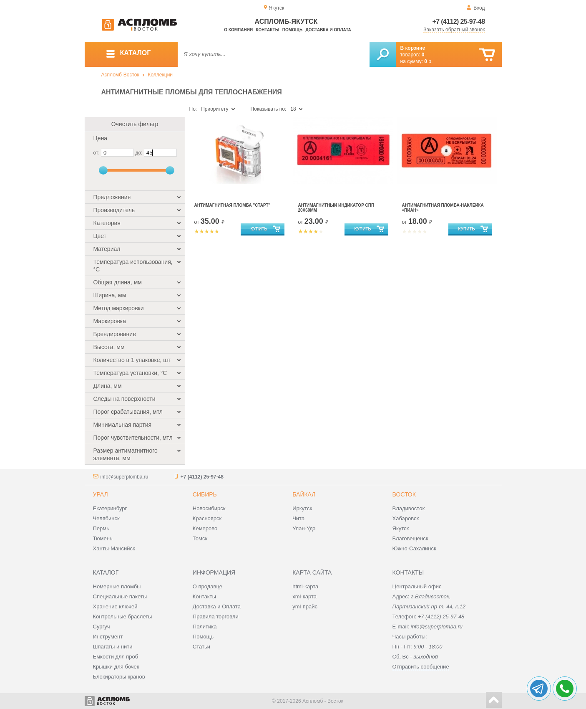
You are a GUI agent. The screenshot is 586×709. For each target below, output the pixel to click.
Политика (205, 626)
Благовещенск (410, 538)
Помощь (292, 30)
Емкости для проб (115, 656)
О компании (238, 30)
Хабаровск (405, 518)
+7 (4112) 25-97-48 (459, 21)
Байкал (303, 494)
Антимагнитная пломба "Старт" (232, 205)
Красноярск (207, 518)
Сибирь (205, 494)
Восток (404, 494)
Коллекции (160, 75)
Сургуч (101, 626)
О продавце (207, 586)
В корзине (412, 48)
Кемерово (205, 528)
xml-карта (304, 596)
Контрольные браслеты (122, 616)
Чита (298, 518)
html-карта (305, 586)
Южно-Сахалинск (414, 548)
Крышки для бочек (116, 666)
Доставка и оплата (328, 30)
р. (428, 61)
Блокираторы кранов (119, 677)
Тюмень (103, 538)
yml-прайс (304, 606)
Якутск (400, 528)
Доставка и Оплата (217, 606)
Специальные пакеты (120, 596)
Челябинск (106, 518)
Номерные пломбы (117, 586)
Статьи (201, 646)
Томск (200, 538)
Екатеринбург (110, 508)
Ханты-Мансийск (114, 548)
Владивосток (408, 508)
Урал (100, 494)
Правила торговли (216, 616)
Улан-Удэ (303, 528)
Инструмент (108, 636)
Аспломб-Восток (120, 75)
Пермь (101, 528)
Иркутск (302, 508)
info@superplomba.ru (124, 477)
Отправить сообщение (420, 666)
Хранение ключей (115, 606)
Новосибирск (209, 508)
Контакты (267, 30)
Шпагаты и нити (113, 646)
